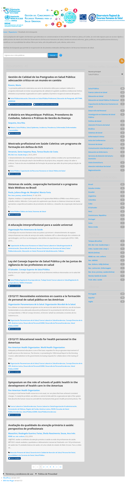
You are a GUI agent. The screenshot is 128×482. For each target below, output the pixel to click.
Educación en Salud (29, 251)
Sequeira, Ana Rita (16, 123)
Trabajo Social (46, 280)
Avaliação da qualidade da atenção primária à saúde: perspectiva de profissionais (41, 426)
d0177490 (78, 98)
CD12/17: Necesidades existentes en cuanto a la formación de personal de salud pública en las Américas (44, 297)
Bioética (91, 129)
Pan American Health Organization (24, 390)
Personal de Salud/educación (47, 251)
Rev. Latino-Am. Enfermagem (99, 268)
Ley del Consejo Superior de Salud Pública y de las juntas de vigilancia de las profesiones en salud (45, 262)
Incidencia (43, 127)
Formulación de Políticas (17, 409)
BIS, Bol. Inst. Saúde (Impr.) (18, 155)
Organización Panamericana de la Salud (24, 320)
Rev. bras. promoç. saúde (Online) (20, 195)
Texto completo (14, 133)
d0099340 (11, 101)
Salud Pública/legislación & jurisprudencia (25, 280)
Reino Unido (93, 227)
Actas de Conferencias (96, 140)
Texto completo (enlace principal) (20, 104)
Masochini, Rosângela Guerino (22, 433)
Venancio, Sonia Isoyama (19, 151)
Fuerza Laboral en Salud (97, 92)
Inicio (5, 32)
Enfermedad (60, 127)
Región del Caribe (32, 409)
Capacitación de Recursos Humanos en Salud (36, 171)
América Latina (17, 323)
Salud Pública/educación (19, 98)
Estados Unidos (94, 188)
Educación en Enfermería (98, 152)
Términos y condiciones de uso (19, 474)
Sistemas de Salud (39, 211)
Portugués (92, 294)
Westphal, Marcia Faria (40, 192)
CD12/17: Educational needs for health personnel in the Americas (42, 340)
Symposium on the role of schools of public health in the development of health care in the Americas (43, 383)
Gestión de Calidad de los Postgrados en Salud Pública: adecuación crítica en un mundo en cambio (42, 78)
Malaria (13, 127)
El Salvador (28, 283)
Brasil (90, 184)
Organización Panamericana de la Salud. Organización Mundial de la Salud (41, 304)
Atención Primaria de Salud (20, 452)
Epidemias (35, 127)
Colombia (92, 200)
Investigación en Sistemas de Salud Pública (101, 115)
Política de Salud (59, 171)
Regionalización (94, 170)
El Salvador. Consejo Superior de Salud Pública (29, 269)
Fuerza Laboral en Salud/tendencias (52, 320)
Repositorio (13, 32)
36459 (21, 283)
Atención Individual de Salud (99, 166)
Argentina (92, 196)
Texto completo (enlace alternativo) (46, 104)
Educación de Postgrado (65, 98)
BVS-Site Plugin (8, 481)
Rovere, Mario (14, 85)
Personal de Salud (68, 452)
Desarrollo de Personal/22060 (34, 323)
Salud (29, 127)
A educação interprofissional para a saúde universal (40, 225)
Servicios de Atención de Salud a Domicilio (100, 157)
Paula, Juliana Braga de (18, 192)
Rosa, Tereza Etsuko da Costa (45, 151)
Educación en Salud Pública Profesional (42, 98)
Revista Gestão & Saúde (97, 276)
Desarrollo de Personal (28, 248)
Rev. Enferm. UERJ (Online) (98, 264)
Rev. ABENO (93, 260)
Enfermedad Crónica (96, 136)
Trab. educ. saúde (95, 280)
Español (91, 298)
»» (60, 467)
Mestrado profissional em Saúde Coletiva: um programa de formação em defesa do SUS (44, 145)
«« (33, 467)
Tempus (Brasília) (95, 241)
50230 (53, 409)
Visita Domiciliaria (95, 162)
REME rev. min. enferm (16, 436)
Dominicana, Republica (97, 215)
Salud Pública (21, 127)
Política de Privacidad (47, 474)
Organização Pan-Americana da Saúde (25, 229)
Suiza (90, 223)
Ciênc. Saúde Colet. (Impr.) (98, 249)
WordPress (7, 478)
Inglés (90, 301)
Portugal (91, 219)
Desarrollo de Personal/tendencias (57, 323)
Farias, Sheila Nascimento (48, 433)
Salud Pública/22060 (30, 412)
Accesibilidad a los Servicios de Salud (21, 455)
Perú (90, 211)
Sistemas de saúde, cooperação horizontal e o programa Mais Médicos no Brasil (43, 185)
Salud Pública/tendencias (47, 412)
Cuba (90, 204)
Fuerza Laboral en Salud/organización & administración (57, 406)
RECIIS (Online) (94, 252)
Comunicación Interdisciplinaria (100, 148)
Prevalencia (52, 127)
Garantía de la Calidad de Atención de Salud (46, 452)
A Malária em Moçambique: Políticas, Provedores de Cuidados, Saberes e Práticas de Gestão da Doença (40, 116)
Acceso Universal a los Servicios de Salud (51, 248)
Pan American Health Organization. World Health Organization (36, 347)
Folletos (61, 251)
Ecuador (91, 192)
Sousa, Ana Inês (68, 433)
